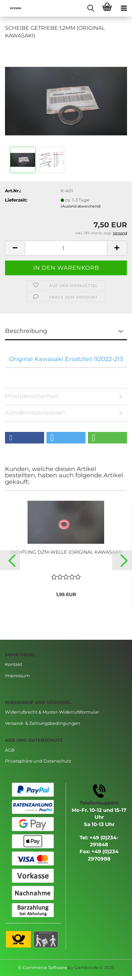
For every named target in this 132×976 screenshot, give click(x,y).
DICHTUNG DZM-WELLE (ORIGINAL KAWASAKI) (66, 552)
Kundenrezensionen (35, 412)
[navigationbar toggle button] (123, 8)
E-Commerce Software (42, 967)
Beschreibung (26, 331)
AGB (10, 750)
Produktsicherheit (32, 396)
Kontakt (13, 664)
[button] (24, 437)
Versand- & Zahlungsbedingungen (42, 723)
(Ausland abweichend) (81, 206)
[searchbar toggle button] (90, 8)
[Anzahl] (66, 248)
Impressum (17, 675)
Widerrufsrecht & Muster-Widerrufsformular (52, 712)
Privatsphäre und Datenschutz (38, 761)
